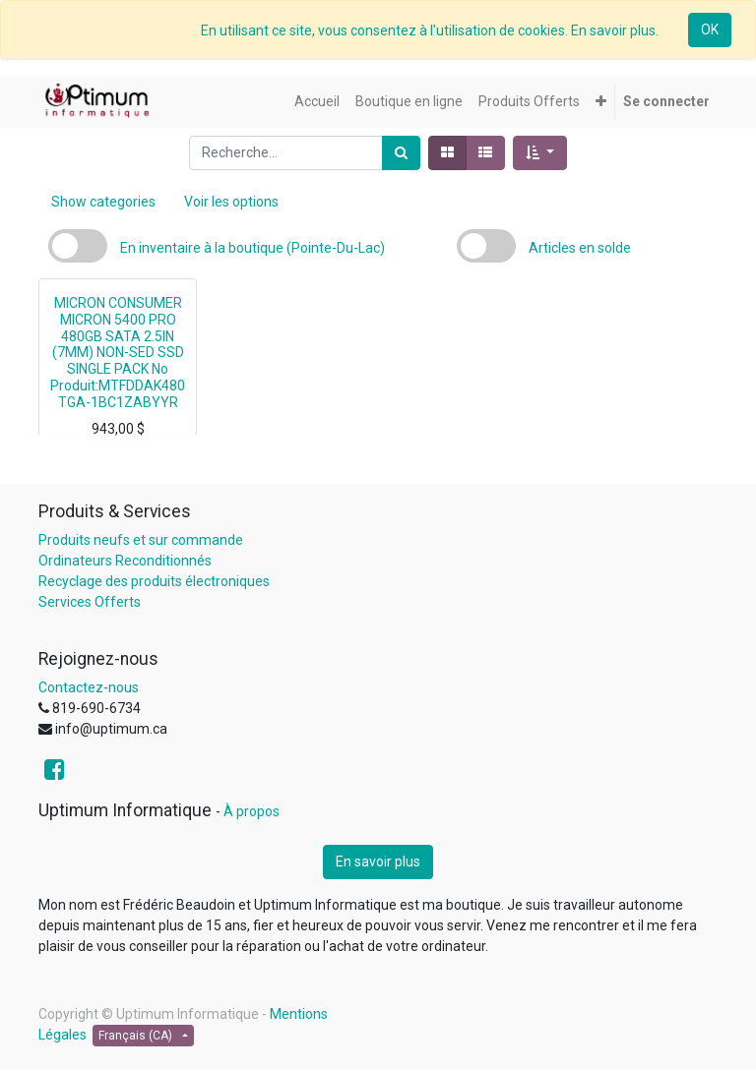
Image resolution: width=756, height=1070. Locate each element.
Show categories (103, 201)
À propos (251, 811)
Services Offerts (89, 602)
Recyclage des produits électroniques (154, 581)
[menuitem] (316, 102)
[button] (601, 102)
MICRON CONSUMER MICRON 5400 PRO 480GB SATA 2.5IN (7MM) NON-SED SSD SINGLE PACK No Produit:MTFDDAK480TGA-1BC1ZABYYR (117, 352)
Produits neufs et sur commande (140, 540)
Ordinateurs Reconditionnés (125, 560)
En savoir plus (378, 861)
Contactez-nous (88, 687)
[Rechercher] (401, 153)
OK (710, 29)
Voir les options (231, 201)
